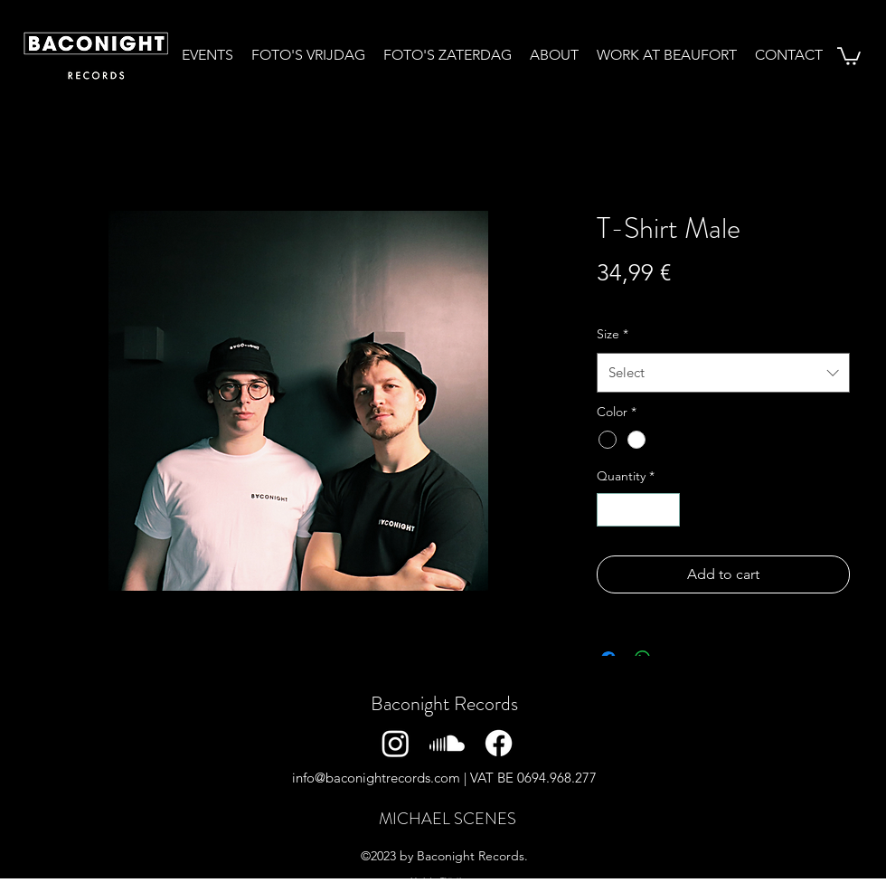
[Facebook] (498, 743)
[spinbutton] (638, 510)
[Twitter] (550, 743)
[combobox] (723, 373)
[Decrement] (610, 510)
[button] (849, 55)
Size (612, 334)
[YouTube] (653, 743)
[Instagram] (395, 743)
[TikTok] (704, 743)
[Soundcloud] (447, 743)
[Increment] (666, 510)
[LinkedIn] (601, 743)
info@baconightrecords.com (376, 777)
